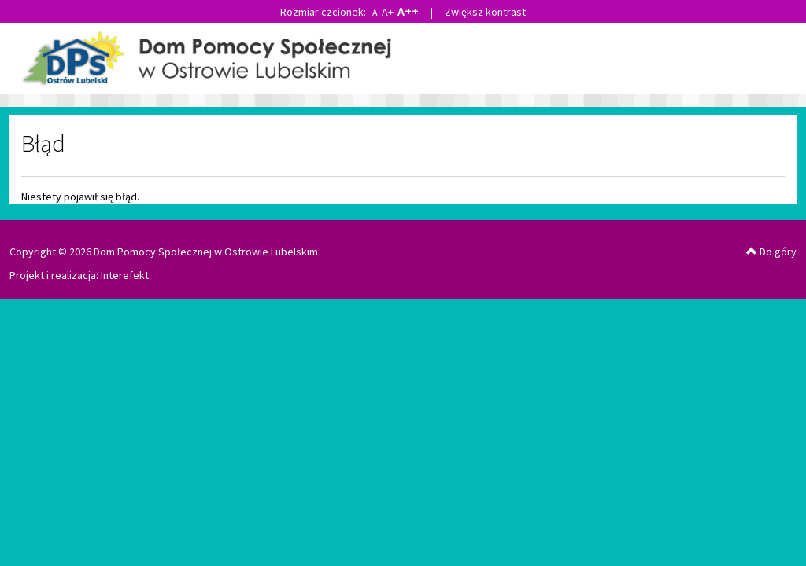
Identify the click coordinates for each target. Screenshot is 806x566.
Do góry (771, 251)
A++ (408, 11)
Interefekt (125, 275)
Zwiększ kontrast (485, 12)
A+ (388, 12)
